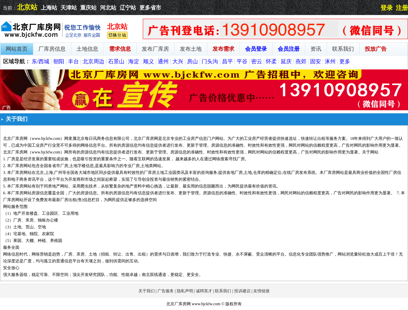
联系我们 (343, 49)
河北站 (108, 8)
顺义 (148, 61)
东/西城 (40, 61)
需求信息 (120, 49)
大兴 (177, 61)
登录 (386, 7)
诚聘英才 (204, 291)
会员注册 (289, 49)
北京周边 (93, 61)
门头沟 (210, 61)
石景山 (116, 61)
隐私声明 (185, 291)
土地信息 (87, 49)
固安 (315, 61)
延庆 (286, 61)
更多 (344, 61)
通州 (163, 61)
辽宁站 (128, 8)
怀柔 (271, 61)
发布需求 (223, 49)
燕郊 (300, 61)
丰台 (73, 61)
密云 (256, 61)
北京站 (27, 7)
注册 (402, 7)
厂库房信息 (52, 49)
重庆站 (88, 8)
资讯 (315, 49)
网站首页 (17, 49)
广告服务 (165, 291)
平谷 (242, 61)
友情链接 (261, 291)
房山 (192, 61)
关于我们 (146, 291)
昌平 (227, 61)
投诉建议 (242, 291)
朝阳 (58, 61)
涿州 (330, 61)
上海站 (49, 8)
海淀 (133, 61)
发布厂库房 (155, 49)
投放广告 (376, 49)
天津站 (69, 8)
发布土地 (191, 49)
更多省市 (150, 8)
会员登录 (256, 49)
